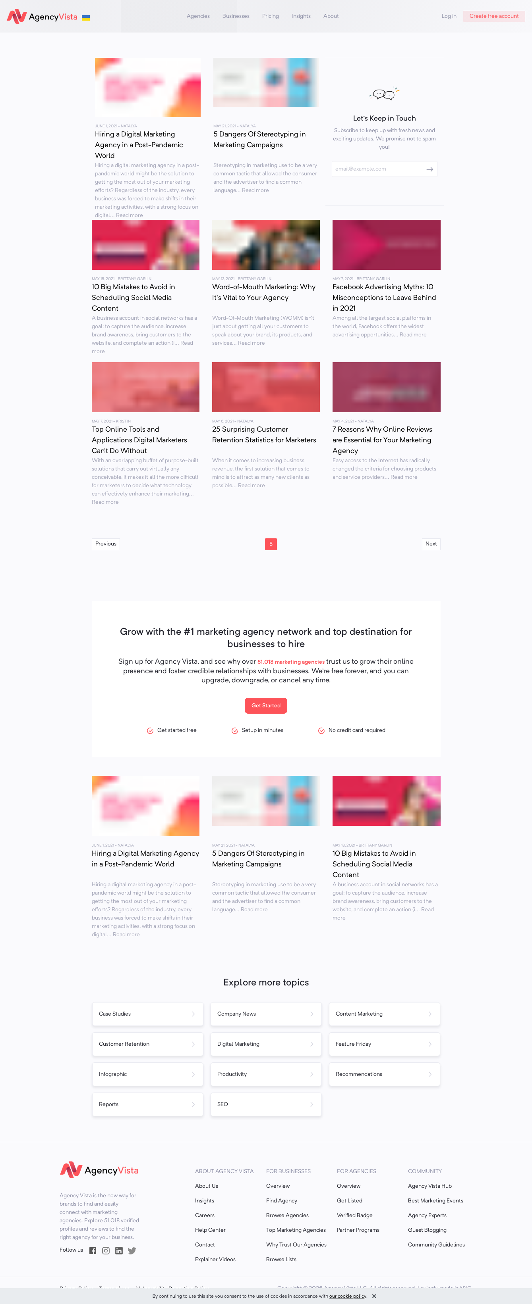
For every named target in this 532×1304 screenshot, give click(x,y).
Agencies (198, 16)
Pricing (270, 16)
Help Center (210, 1230)
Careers (205, 1215)
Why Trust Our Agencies (296, 1245)
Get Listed (349, 1201)
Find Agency (281, 1201)
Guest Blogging (427, 1230)
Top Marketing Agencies (296, 1230)
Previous (105, 544)
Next (431, 544)
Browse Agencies (287, 1215)
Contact (205, 1245)
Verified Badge (355, 1215)
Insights (301, 16)
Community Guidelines (436, 1245)
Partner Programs (358, 1230)
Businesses (236, 16)
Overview (278, 1186)
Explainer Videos (215, 1259)
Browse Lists (281, 1259)
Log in (449, 16)
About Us (206, 1186)
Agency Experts (427, 1215)
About (331, 16)
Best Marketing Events (435, 1201)
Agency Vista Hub (430, 1186)
